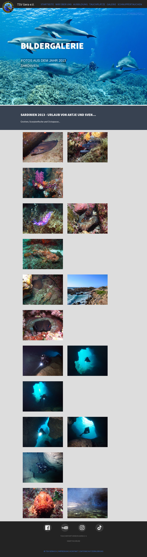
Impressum (63, 551)
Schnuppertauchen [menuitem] (130, 4)
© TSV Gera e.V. (50, 551)
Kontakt (74, 551)
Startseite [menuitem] (47, 4)
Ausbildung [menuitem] (80, 4)
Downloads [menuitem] (134, 13)
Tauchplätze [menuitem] (97, 4)
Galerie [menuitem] (111, 4)
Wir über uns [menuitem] (63, 4)
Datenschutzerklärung (91, 551)
